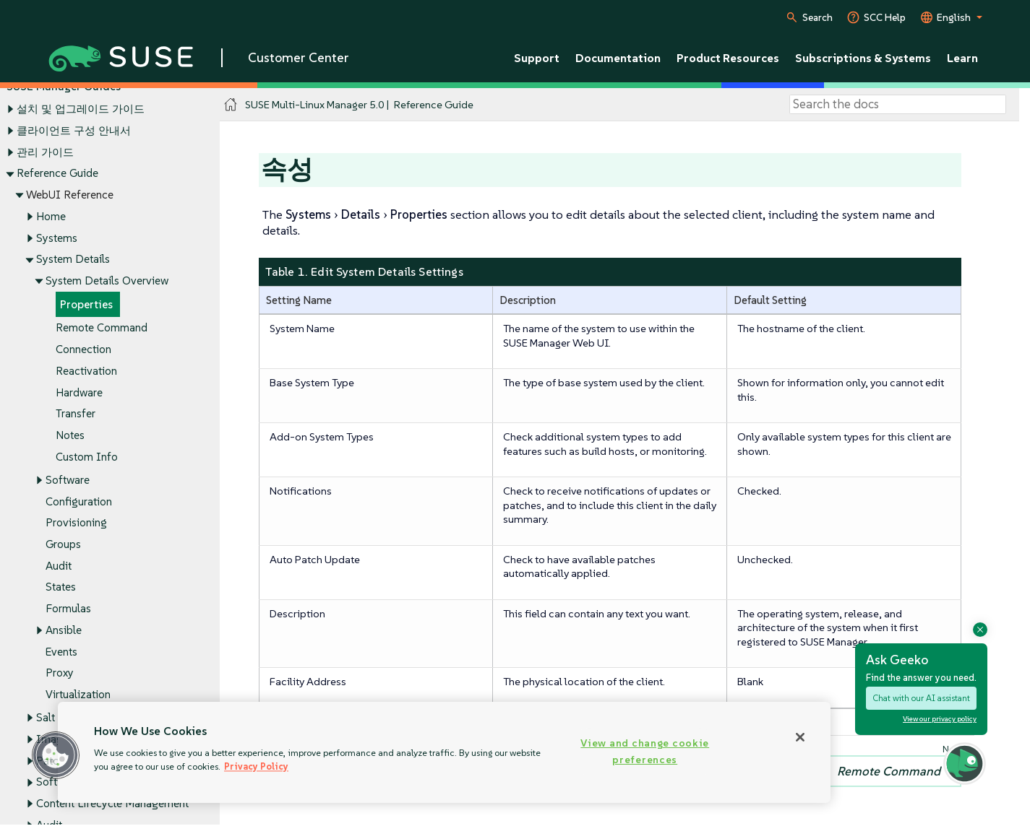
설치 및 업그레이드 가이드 (81, 109)
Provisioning (76, 523)
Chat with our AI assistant (921, 697)
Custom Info (87, 457)
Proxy (60, 673)
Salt (45, 718)
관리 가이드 (45, 152)
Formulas (68, 609)
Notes (70, 435)
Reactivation (86, 371)
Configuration (79, 501)
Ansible (64, 630)
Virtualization (78, 695)
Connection (83, 350)
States (61, 587)
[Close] (800, 737)
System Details (73, 259)
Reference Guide (57, 174)
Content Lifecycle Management (112, 803)
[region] (444, 752)
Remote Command (101, 328)
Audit (59, 566)
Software (68, 480)
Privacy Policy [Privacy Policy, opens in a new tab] (256, 766)
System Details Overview (107, 280)
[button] (56, 755)
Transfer (75, 414)
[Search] (897, 105)
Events (61, 651)
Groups (63, 544)
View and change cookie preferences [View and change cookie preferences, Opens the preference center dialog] (644, 751)
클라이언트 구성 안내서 (74, 130)
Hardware (79, 392)
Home (51, 216)
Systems (56, 238)
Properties (86, 304)
